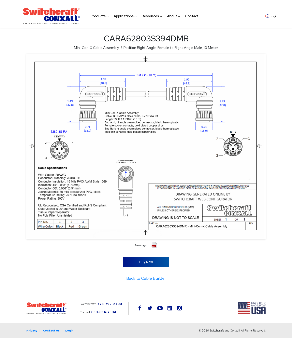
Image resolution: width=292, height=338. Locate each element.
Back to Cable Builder (146, 278)
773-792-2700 (109, 304)
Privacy (31, 330)
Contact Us (51, 330)
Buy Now (146, 262)
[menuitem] (98, 16)
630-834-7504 (103, 312)
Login (69, 330)
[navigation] (144, 16)
